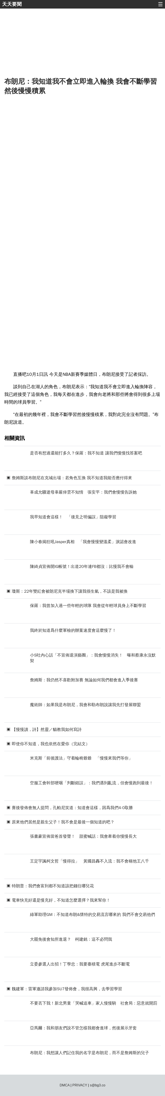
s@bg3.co (97, 1085)
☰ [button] (160, 4)
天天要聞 (12, 4)
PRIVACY (79, 1085)
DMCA (65, 1085)
